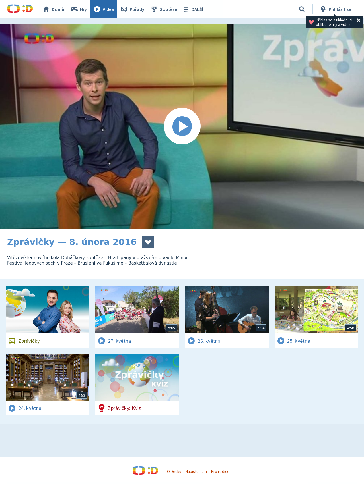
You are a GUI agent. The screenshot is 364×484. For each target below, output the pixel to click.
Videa (103, 9)
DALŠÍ (192, 9)
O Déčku (174, 471)
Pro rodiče (220, 471)
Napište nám (196, 471)
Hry (78, 9)
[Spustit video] (182, 126)
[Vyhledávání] (302, 9)
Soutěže (163, 9)
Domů (53, 9)
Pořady (132, 9)
